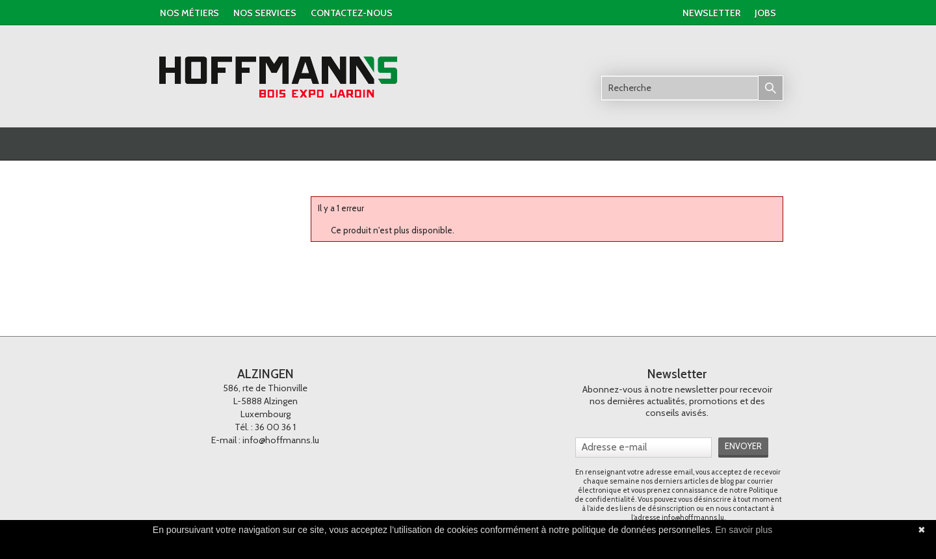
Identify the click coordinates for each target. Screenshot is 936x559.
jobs (765, 13)
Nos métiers (189, 13)
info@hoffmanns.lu (280, 440)
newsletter (711, 13)
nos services (264, 13)
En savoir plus (743, 530)
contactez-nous (352, 13)
